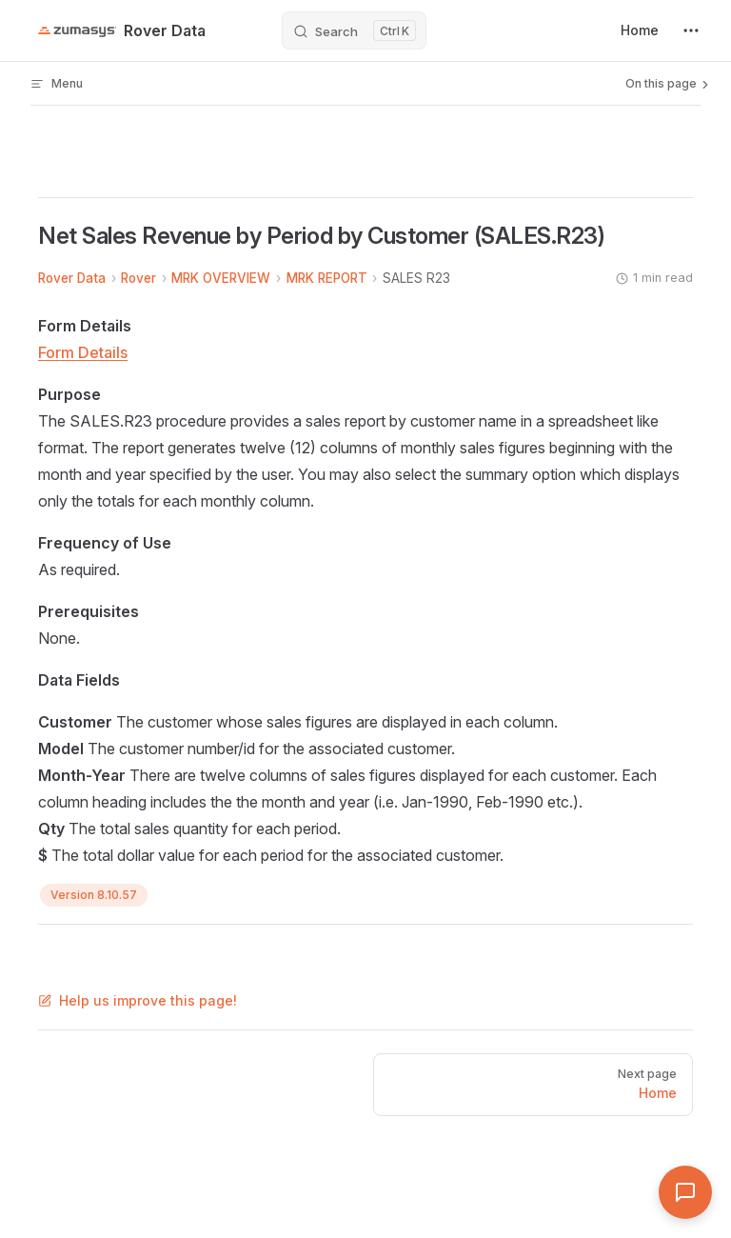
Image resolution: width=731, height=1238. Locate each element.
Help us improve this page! (137, 1000)
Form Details (83, 352)
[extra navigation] (691, 30)
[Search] (354, 30)
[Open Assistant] (685, 1192)
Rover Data (72, 278)
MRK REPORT (326, 278)
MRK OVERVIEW (220, 278)
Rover (138, 278)
